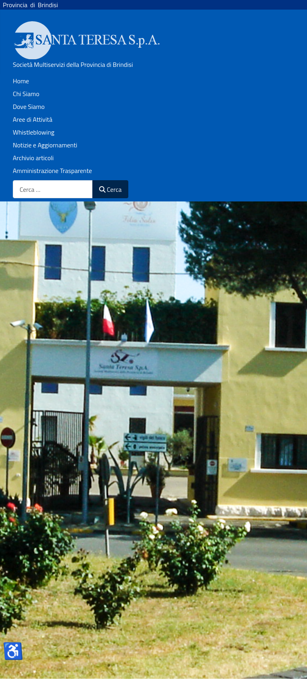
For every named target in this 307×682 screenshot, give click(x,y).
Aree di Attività (32, 119)
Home (21, 81)
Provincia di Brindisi (29, 5)
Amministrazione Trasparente (52, 170)
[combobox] (53, 189)
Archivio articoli (33, 158)
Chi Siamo (26, 94)
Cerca (110, 189)
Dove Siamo (29, 106)
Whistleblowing (33, 132)
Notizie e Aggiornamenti (45, 145)
